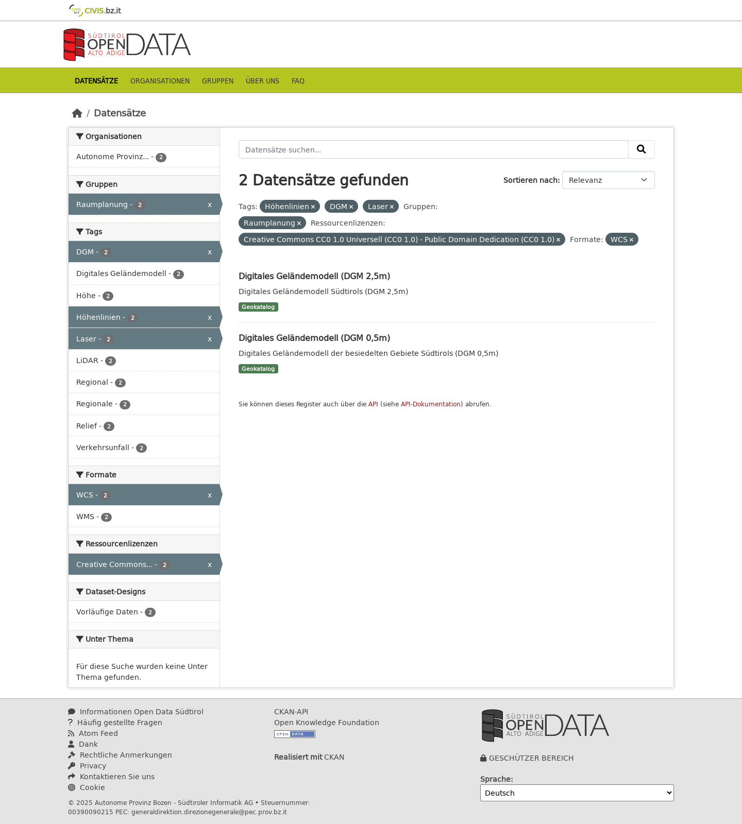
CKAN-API (291, 711)
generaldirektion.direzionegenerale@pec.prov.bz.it (209, 811)
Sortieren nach (530, 180)
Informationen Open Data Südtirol (136, 711)
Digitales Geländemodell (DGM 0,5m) (314, 337)
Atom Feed (93, 733)
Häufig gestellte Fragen (115, 722)
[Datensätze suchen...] (434, 149)
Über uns (262, 80)
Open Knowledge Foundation (326, 722)
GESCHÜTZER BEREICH (531, 757)
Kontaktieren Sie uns (111, 776)
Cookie (86, 787)
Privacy (87, 765)
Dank (83, 744)
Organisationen (160, 80)
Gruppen (217, 80)
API (373, 404)
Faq (298, 80)
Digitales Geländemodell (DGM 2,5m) (314, 275)
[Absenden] (641, 149)
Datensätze (96, 80)
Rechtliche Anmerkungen (120, 754)
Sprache (495, 779)
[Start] (77, 112)
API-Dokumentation (431, 404)
